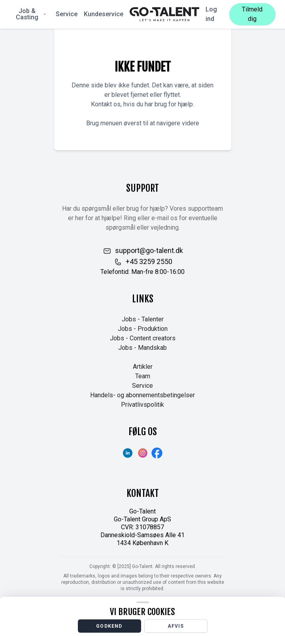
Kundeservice (103, 14)
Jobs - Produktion (143, 328)
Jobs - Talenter (143, 319)
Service (66, 14)
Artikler (143, 366)
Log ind (211, 14)
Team (142, 376)
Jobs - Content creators (143, 338)
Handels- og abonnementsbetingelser (142, 395)
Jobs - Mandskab (142, 347)
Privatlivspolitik (142, 404)
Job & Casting (31, 14)
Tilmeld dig (252, 14)
